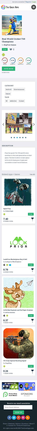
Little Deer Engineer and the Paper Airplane (18, 310)
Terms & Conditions (23, 425)
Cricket (21, 101)
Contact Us (12, 425)
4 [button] (20, 138)
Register (28, 2)
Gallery (18, 424)
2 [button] (14, 138)
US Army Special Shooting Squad (14, 361)
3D (6, 101)
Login (34, 2)
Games (8, 94)
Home (5, 424)
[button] (3, 124)
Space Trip (7, 209)
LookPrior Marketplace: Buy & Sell (15, 259)
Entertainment (19, 89)
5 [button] (23, 138)
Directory (25, 424)
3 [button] (17, 138)
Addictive (13, 101)
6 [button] (26, 138)
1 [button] (11, 138)
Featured (11, 424)
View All (32, 174)
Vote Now (8, 69)
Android (8, 89)
